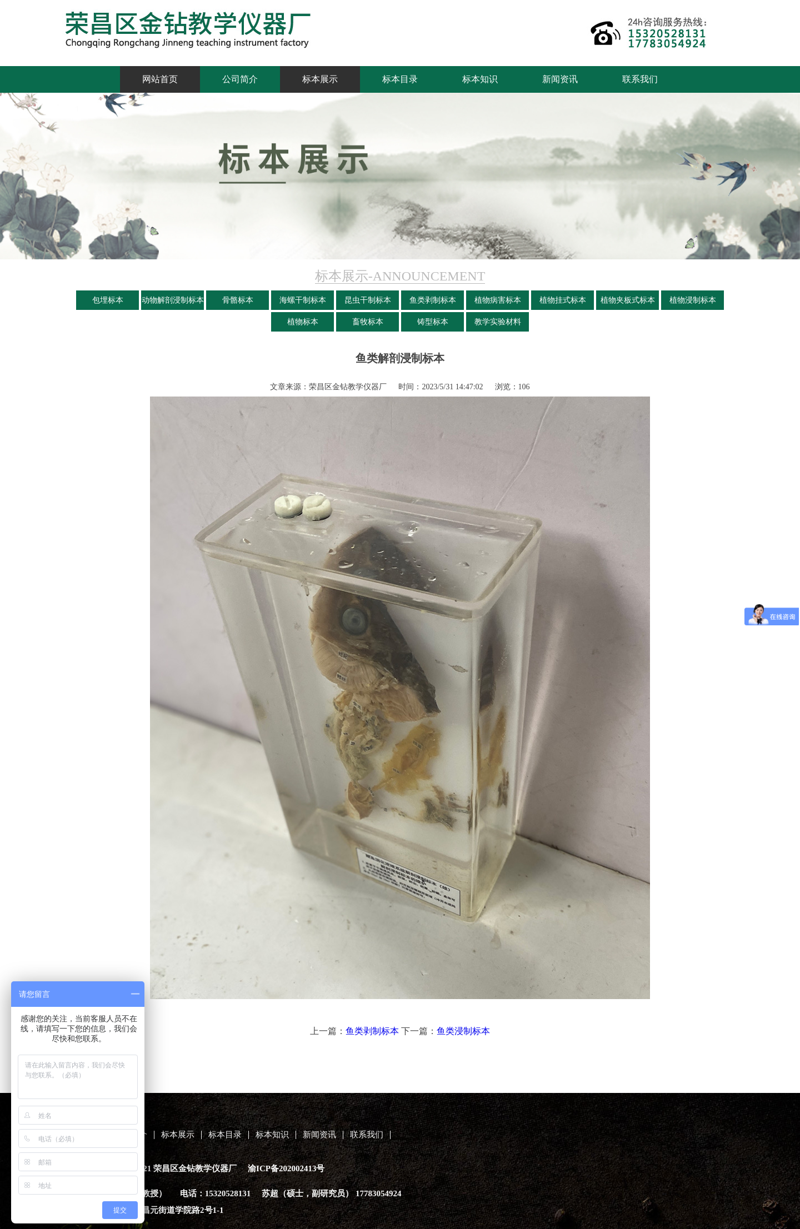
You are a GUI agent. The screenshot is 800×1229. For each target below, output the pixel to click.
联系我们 (640, 79)
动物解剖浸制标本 (173, 300)
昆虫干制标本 (367, 300)
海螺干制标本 (302, 300)
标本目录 (400, 79)
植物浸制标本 (692, 300)
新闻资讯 (560, 79)
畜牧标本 (367, 322)
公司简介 (240, 79)
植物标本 (302, 322)
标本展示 (320, 79)
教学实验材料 (497, 322)
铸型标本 (432, 322)
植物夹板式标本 (628, 300)
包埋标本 (107, 300)
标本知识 (480, 79)
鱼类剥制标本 (432, 300)
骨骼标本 (237, 300)
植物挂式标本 (562, 300)
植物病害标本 (497, 300)
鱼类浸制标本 (463, 1031)
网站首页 (160, 79)
